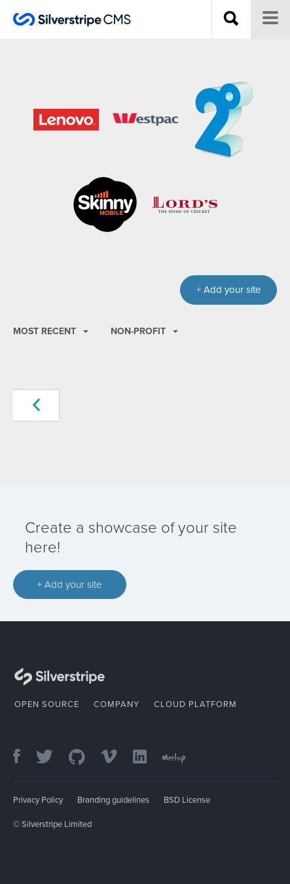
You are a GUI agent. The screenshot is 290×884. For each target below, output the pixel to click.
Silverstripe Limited (57, 824)
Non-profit (144, 331)
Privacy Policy (38, 800)
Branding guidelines (113, 800)
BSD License (187, 800)
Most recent (50, 331)
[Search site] (231, 19)
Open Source (46, 704)
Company (116, 704)
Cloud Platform (195, 704)
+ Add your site (69, 584)
